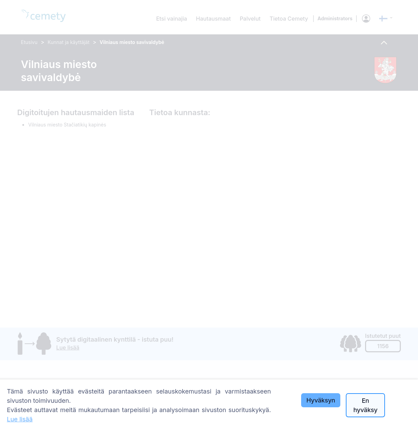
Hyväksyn (320, 400)
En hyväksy (365, 405)
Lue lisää (20, 419)
